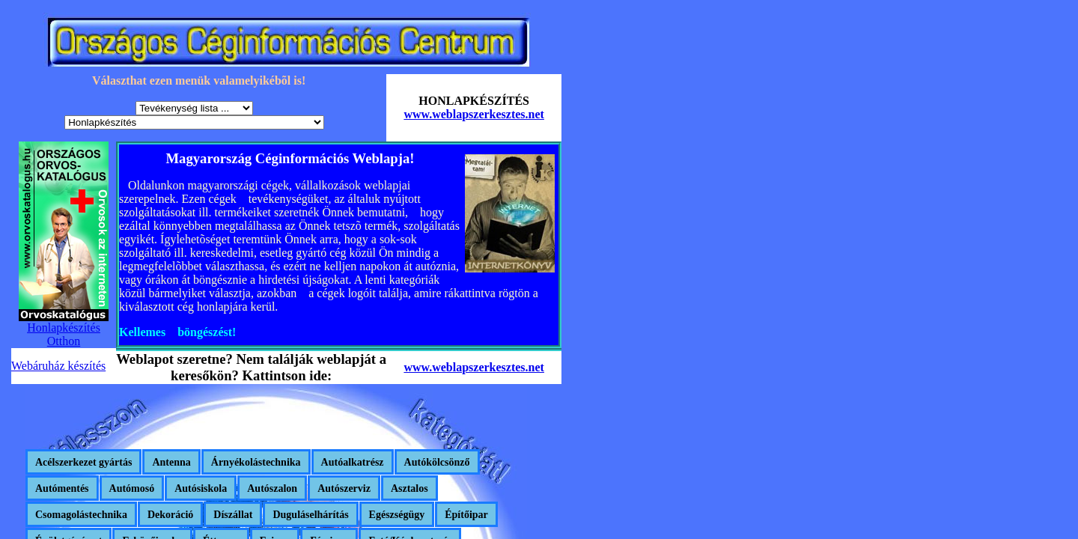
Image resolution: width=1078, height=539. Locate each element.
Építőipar (466, 514)
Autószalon (272, 488)
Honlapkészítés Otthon (63, 334)
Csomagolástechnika (81, 514)
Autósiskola (200, 488)
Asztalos (409, 488)
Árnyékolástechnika (256, 462)
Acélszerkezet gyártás (83, 462)
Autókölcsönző (437, 462)
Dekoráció (170, 514)
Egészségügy (397, 514)
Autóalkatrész (352, 462)
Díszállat (232, 514)
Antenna (171, 462)
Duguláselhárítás (310, 514)
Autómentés (62, 488)
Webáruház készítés (58, 365)
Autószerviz (344, 488)
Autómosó (132, 488)
